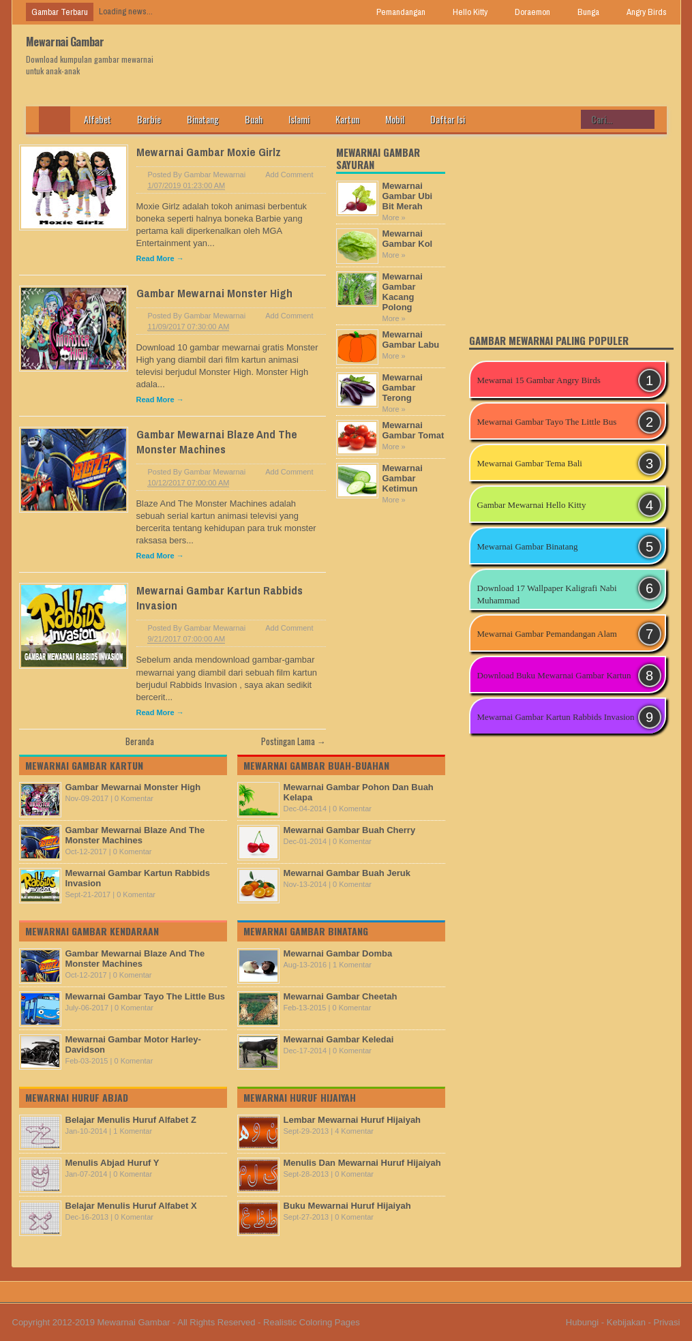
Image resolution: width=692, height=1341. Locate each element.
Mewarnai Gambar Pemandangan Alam (547, 634)
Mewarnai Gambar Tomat (413, 430)
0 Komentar (134, 798)
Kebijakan (626, 1322)
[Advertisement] (571, 833)
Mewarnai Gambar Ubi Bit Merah (407, 196)
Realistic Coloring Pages (311, 1322)
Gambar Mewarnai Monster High (214, 293)
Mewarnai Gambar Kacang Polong (402, 291)
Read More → (160, 258)
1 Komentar (132, 1131)
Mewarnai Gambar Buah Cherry (350, 830)
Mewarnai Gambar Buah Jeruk (347, 873)
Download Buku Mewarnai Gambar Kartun (554, 675)
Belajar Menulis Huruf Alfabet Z (130, 1120)
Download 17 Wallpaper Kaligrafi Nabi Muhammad (547, 594)
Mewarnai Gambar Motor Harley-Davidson (133, 1044)
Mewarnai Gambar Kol (407, 238)
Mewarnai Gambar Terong (402, 387)
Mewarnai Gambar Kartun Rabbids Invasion (137, 878)
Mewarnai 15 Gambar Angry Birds (539, 380)
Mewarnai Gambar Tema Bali (529, 463)
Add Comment (289, 174)
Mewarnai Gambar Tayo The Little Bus (145, 996)
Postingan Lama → (293, 741)
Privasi (666, 1322)
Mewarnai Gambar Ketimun (402, 478)
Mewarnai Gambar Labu (411, 339)
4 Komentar (354, 1131)
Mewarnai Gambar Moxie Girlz (208, 152)
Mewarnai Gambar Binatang (527, 546)
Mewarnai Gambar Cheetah (340, 996)
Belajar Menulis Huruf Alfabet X (131, 1206)
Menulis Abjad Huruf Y (112, 1163)
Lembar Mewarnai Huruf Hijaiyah (352, 1120)
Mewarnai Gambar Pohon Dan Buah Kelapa (359, 792)
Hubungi (582, 1322)
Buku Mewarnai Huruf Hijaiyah (347, 1206)
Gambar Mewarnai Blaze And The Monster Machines (216, 442)
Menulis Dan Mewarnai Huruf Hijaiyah (362, 1163)
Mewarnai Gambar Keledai (339, 1039)
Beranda (139, 741)
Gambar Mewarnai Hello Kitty (531, 505)
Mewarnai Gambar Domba (338, 953)
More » (394, 217)
